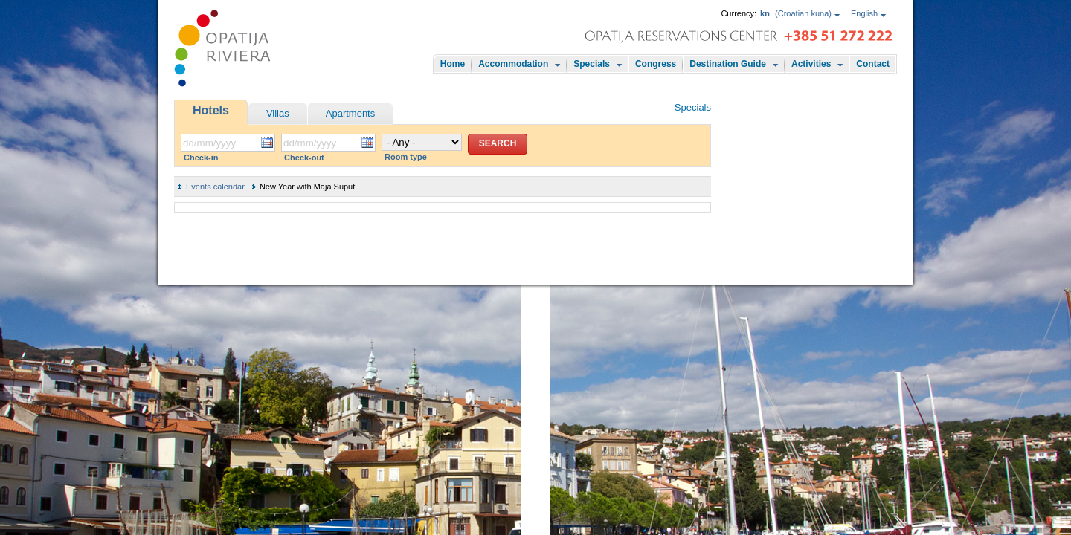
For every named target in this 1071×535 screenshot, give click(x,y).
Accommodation (513, 64)
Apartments (350, 113)
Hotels (211, 110)
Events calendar (215, 186)
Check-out (304, 157)
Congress (655, 64)
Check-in (201, 157)
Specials (591, 64)
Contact (873, 64)
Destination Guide (727, 64)
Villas (277, 113)
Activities (811, 64)
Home (452, 64)
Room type (406, 156)
